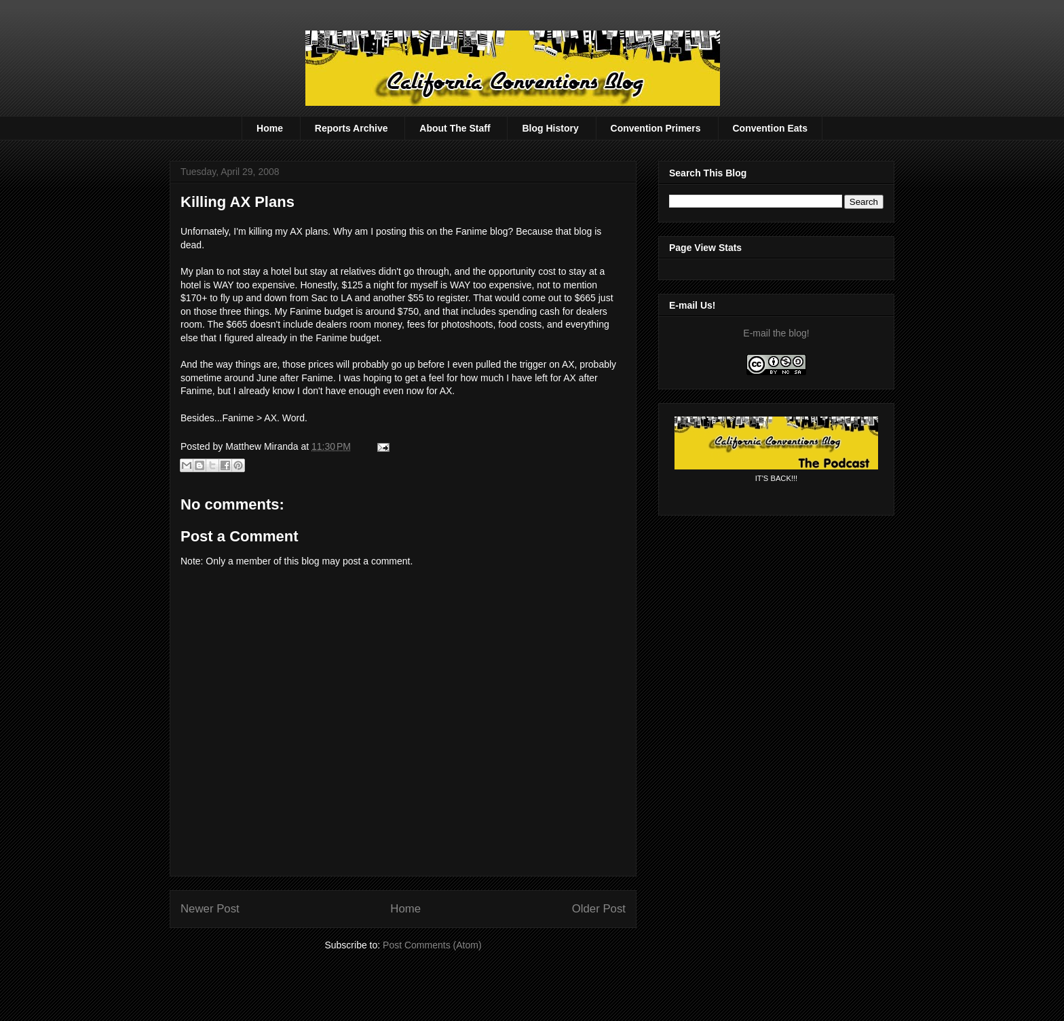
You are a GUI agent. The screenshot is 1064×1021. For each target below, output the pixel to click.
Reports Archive (351, 128)
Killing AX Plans (237, 201)
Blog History (550, 128)
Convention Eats (770, 128)
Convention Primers (656, 128)
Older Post (599, 908)
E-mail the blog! (776, 333)
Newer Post (210, 908)
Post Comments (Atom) (432, 945)
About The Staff (454, 128)
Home (269, 128)
